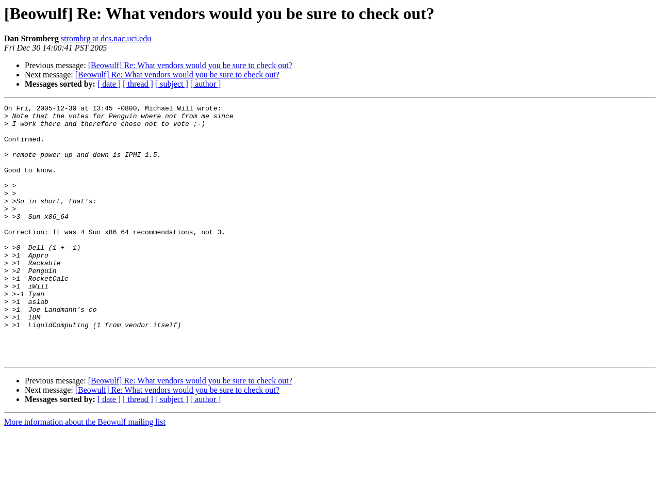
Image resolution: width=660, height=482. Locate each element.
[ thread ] (138, 83)
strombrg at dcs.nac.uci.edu (106, 38)
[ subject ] (171, 83)
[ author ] (205, 83)
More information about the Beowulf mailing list (85, 473)
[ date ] (109, 83)
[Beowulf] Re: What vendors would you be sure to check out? (190, 65)
